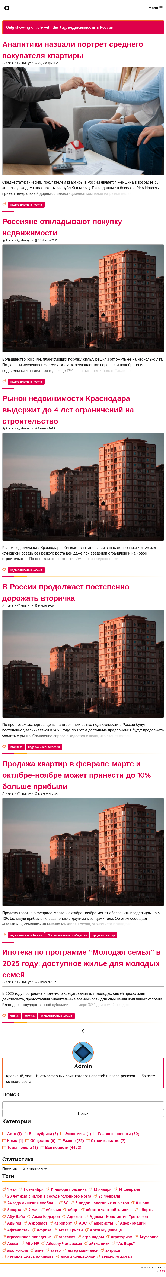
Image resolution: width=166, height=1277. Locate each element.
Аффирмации (133, 1223)
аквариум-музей (117, 1257)
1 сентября (34, 1189)
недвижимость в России (26, 204)
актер (56, 1250)
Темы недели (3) (22, 1147)
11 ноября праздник (69, 1189)
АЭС (83, 1223)
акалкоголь (17, 1250)
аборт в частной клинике (109, 1209)
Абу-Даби (16, 1216)
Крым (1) (15, 1140)
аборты (147, 1209)
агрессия (67, 1236)
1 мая (12, 1189)
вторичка (16, 747)
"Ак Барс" (125, 1243)
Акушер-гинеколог (78, 1257)
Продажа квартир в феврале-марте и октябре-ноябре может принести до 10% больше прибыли (76, 775)
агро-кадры (93, 1236)
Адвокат (74, 1216)
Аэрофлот (37, 1223)
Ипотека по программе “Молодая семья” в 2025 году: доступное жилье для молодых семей (81, 963)
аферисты (103, 1223)
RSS (162, 1271)
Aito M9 (32, 1243)
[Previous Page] (83, 1031)
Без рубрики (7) (43, 1133)
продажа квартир (104, 935)
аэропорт (63, 1223)
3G (66, 1202)
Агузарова (149, 1236)
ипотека (29, 1016)
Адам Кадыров (46, 1216)
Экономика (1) (78, 1133)
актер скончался (83, 1250)
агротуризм (121, 1236)
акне (39, 1250)
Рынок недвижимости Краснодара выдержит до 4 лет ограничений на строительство (68, 410)
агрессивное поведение (29, 1236)
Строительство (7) (108, 1140)
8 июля (142, 1202)
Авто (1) (14, 1133)
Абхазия (53, 1209)
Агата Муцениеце (106, 1230)
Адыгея (14, 1223)
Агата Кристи (70, 1230)
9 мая (33, 1209)
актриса (112, 1250)
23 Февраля (109, 1196)
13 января (103, 1189)
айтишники (99, 1243)
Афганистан (18, 1230)
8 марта (14, 1209)
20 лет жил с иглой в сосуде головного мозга (49, 1196)
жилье (14, 1016)
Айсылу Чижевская (64, 1243)
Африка (44, 1230)
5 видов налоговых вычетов (102, 1202)
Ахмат (13, 1243)
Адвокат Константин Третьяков (119, 1216)
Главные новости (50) (118, 1133)
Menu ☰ (156, 7)
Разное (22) (73, 1140)
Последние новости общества (67, 935)
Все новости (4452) (63, 1147)
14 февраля (129, 1189)
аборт (73, 1209)
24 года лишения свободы (32, 1202)
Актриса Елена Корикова (30, 1257)
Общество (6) (42, 1140)
